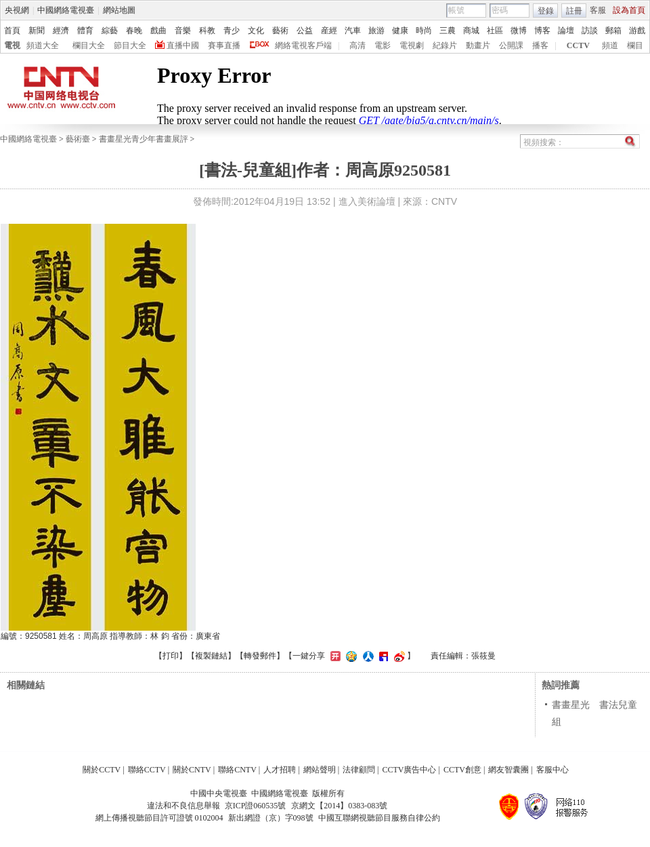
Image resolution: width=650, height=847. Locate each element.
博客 (542, 30)
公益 (305, 30)
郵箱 (613, 30)
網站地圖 (119, 10)
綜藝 (110, 30)
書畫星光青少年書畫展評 (143, 139)
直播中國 (183, 45)
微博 (519, 30)
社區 (495, 30)
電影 (382, 45)
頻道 (610, 45)
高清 (357, 45)
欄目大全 (88, 45)
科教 (207, 30)
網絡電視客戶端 (303, 45)
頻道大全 (42, 45)
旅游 (376, 30)
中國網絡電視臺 (65, 10)
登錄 (546, 11)
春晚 (134, 30)
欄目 (635, 45)
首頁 (12, 30)
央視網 (17, 10)
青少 (231, 30)
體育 (85, 30)
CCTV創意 (462, 769)
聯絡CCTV (147, 769)
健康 (400, 30)
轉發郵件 (260, 656)
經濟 (61, 30)
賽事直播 (224, 45)
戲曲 (158, 30)
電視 (12, 45)
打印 (170, 656)
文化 (256, 30)
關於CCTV (102, 769)
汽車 (353, 30)
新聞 (36, 30)
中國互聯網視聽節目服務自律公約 (379, 818)
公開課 (511, 45)
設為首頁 (629, 10)
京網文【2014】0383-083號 (339, 805)
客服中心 (552, 769)
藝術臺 (78, 139)
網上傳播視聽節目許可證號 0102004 (159, 818)
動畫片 (478, 45)
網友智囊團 (508, 769)
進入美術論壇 (367, 201)
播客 (540, 45)
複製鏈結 (211, 656)
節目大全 (130, 45)
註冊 (574, 11)
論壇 (566, 30)
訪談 (590, 30)
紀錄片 (445, 45)
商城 (471, 30)
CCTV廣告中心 (409, 769)
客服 (598, 10)
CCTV (578, 45)
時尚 (424, 30)
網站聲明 (319, 769)
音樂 (183, 30)
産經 (329, 30)
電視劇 (411, 45)
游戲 (637, 30)
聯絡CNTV (237, 769)
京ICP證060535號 (255, 805)
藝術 (280, 30)
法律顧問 (359, 769)
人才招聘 (279, 769)
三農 (447, 30)
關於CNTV (192, 769)
